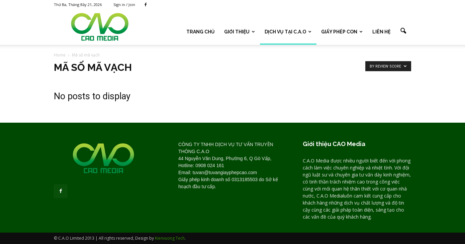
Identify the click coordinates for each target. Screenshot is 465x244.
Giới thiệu (239, 31)
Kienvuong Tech (170, 238)
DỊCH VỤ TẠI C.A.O (288, 31)
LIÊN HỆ (381, 31)
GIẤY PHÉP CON (342, 31)
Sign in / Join (124, 4)
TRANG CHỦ (200, 31)
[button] (403, 31)
